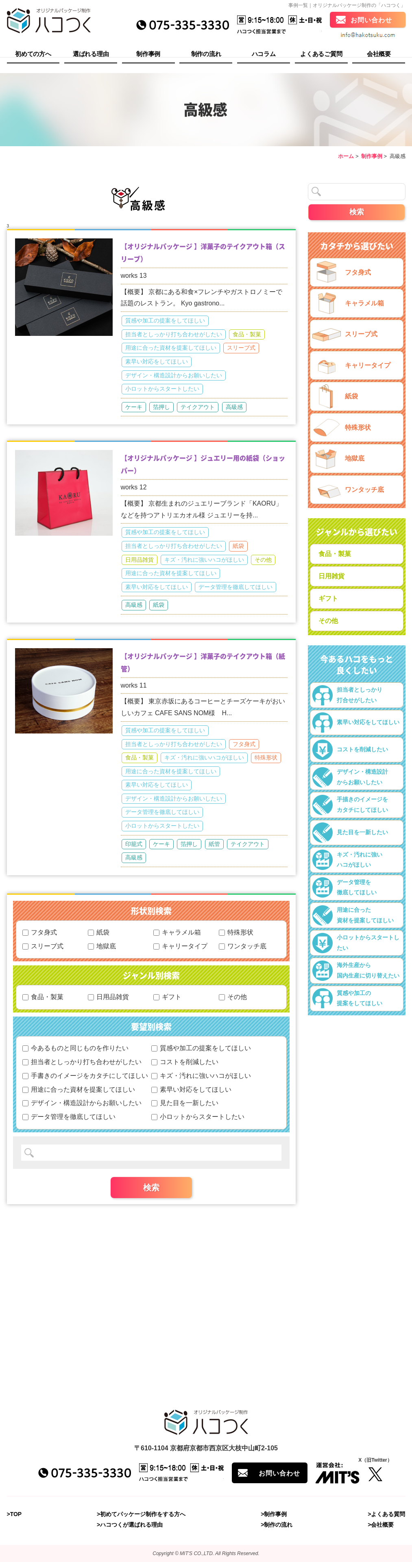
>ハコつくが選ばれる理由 (130, 1525)
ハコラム (264, 55)
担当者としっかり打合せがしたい (347, 695)
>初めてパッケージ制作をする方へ (141, 1514)
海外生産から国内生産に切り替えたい (355, 971)
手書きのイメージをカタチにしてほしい (85, 1075)
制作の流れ (206, 55)
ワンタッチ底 (242, 946)
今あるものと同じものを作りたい (75, 1048)
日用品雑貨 (139, 559)
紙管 (214, 844)
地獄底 (102, 946)
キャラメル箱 (177, 932)
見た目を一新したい (184, 1102)
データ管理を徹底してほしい (235, 587)
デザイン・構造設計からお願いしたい (173, 375)
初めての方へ (33, 55)
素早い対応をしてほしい (156, 361)
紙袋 (238, 546)
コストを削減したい (184, 1061)
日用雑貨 (331, 576)
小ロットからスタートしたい (162, 388)
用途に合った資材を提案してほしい (170, 347)
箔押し (161, 407)
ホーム (346, 156)
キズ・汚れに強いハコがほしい (204, 559)
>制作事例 (274, 1514)
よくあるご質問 (321, 55)
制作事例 (148, 55)
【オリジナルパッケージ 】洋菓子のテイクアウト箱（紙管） (203, 662)
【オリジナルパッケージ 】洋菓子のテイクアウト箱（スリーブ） (203, 252)
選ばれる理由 (91, 55)
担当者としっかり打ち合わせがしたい (173, 334)
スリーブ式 (241, 347)
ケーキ (133, 407)
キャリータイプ (180, 946)
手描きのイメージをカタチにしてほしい (350, 805)
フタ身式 (244, 744)
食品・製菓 (247, 334)
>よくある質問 (386, 1514)
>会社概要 (381, 1525)
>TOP (14, 1514)
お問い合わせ (371, 21)
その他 (263, 559)
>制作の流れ (276, 1525)
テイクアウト (198, 407)
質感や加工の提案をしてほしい (165, 320)
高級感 (234, 407)
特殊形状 (266, 757)
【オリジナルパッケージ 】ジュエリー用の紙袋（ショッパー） (203, 464)
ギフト (167, 996)
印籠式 (133, 844)
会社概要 (379, 55)
